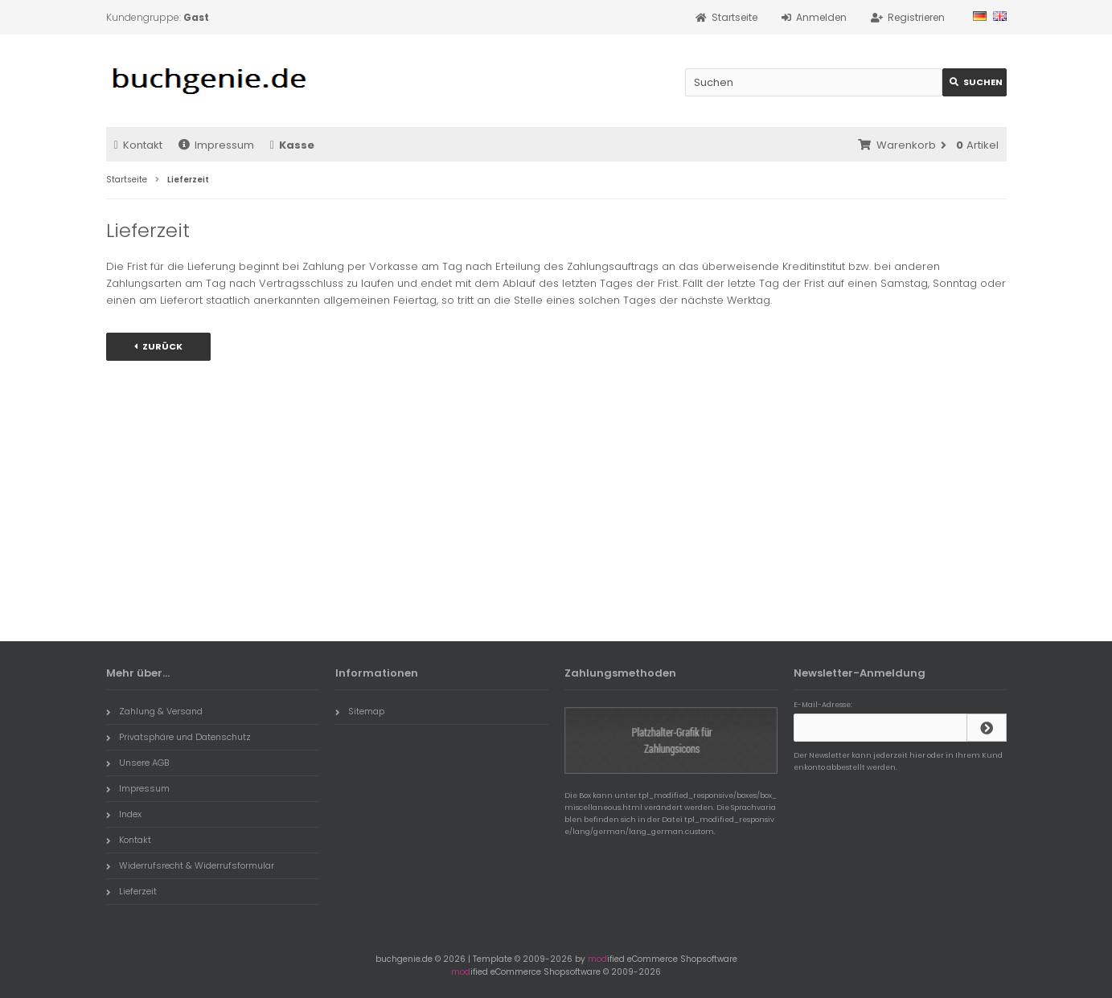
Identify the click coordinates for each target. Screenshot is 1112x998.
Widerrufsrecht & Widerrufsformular (190, 865)
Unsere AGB (137, 762)
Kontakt (138, 145)
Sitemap (359, 711)
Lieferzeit (131, 891)
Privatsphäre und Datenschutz (178, 736)
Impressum (216, 145)
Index (124, 814)
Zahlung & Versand (154, 711)
